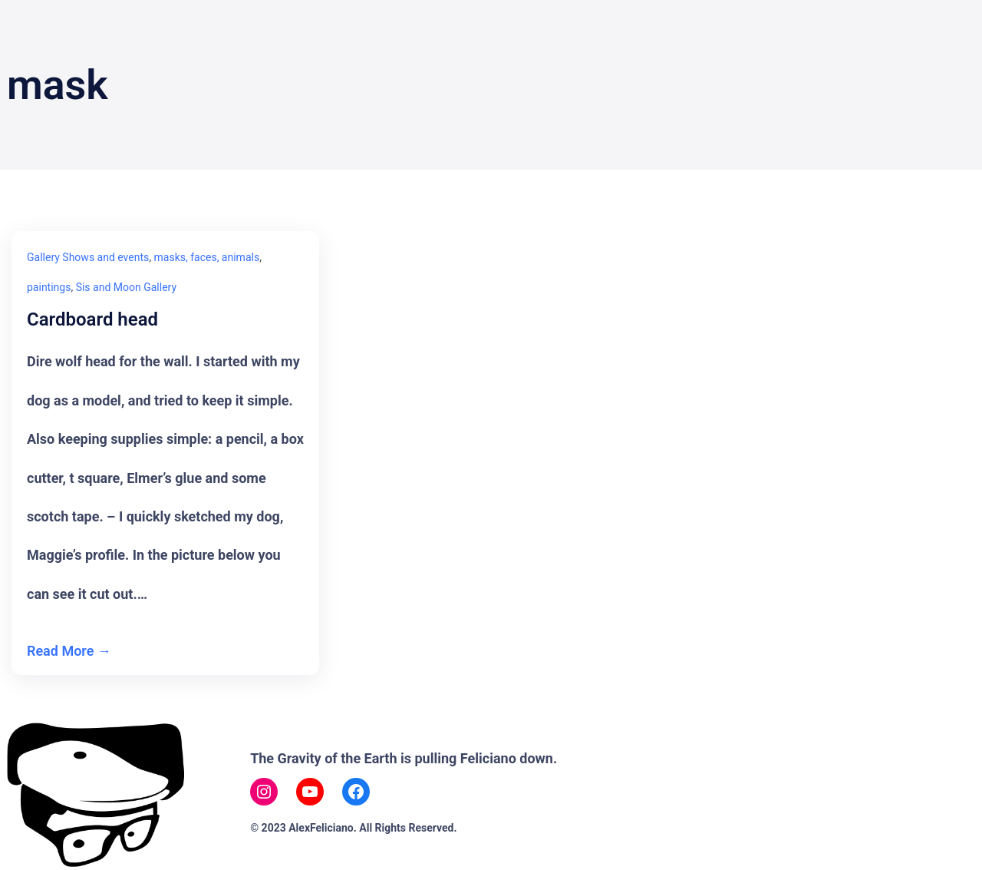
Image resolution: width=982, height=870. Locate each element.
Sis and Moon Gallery (126, 287)
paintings (49, 287)
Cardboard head (92, 319)
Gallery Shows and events (88, 257)
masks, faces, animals (207, 257)
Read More (60, 651)
